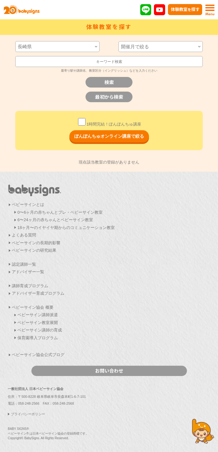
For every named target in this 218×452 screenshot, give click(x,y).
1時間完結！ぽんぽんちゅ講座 (109, 124)
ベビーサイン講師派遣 (37, 314)
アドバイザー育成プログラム (38, 293)
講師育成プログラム (30, 285)
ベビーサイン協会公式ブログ (38, 354)
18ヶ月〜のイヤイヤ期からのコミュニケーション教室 (66, 227)
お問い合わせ (109, 370)
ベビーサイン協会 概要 (32, 307)
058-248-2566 (28, 403)
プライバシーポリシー (28, 414)
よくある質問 (24, 235)
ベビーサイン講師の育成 (39, 330)
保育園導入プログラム (37, 337)
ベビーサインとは (28, 204)
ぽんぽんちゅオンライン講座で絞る (109, 136)
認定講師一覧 (24, 264)
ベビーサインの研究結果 (34, 250)
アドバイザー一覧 (28, 271)
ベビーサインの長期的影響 (36, 242)
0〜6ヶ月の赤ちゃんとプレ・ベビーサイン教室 (60, 212)
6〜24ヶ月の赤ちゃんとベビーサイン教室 (55, 219)
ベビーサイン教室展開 (37, 322)
